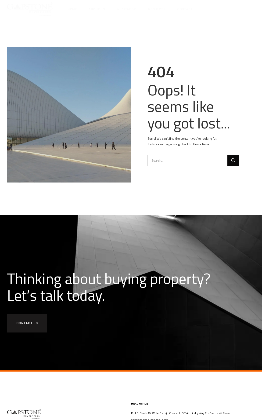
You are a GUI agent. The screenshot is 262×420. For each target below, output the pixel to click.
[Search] (233, 160)
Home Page (201, 144)
